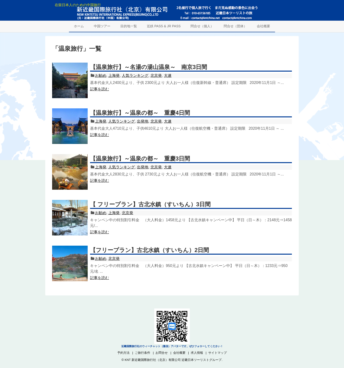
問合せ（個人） (202, 26)
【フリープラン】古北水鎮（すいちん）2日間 (149, 250)
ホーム (79, 26)
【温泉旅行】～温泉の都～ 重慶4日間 (140, 113)
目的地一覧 (128, 26)
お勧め (100, 76)
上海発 (114, 76)
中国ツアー (102, 26)
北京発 (156, 76)
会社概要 (263, 26)
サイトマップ (217, 352)
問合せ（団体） (235, 26)
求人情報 (197, 352)
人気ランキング (135, 76)
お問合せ (161, 352)
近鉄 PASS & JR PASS (164, 26)
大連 (168, 76)
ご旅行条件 (142, 352)
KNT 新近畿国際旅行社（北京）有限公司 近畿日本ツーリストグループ (173, 360)
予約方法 (123, 352)
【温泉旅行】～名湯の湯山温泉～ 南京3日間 (148, 67)
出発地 (142, 121)
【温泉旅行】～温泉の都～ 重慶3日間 (140, 158)
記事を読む (99, 89)
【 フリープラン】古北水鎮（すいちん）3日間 (150, 204)
